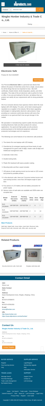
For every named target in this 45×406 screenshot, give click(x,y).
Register (3, 363)
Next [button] (43, 257)
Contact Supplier (8, 347)
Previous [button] (1, 257)
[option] (12, 256)
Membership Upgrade (30, 365)
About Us (21, 393)
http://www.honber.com (9, 314)
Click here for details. (22, 65)
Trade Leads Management (8, 381)
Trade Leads (24, 391)
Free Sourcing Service (7, 365)
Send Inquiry (38, 80)
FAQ (2, 367)
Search (39, 10)
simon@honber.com (8, 309)
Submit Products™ (7, 393)
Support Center (28, 376)
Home (3, 32)
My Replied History (6, 383)
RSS (16, 393)
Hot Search (15, 391)
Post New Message (6, 378)
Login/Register (28, 363)
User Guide (30, 395)
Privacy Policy (15, 395)
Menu (3, 4)
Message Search (6, 376)
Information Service (29, 369)
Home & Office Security (14, 32)
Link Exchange (28, 381)
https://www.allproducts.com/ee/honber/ (14, 316)
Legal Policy (39, 393)
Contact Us (27, 378)
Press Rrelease (33, 391)
